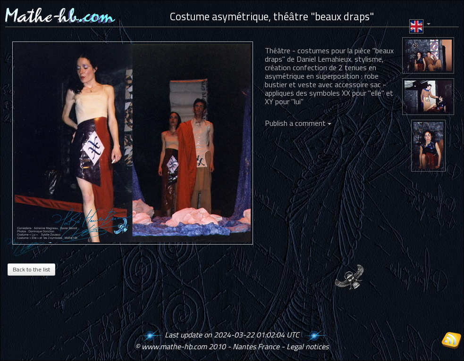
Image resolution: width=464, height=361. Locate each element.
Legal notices (308, 346)
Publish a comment (298, 123)
